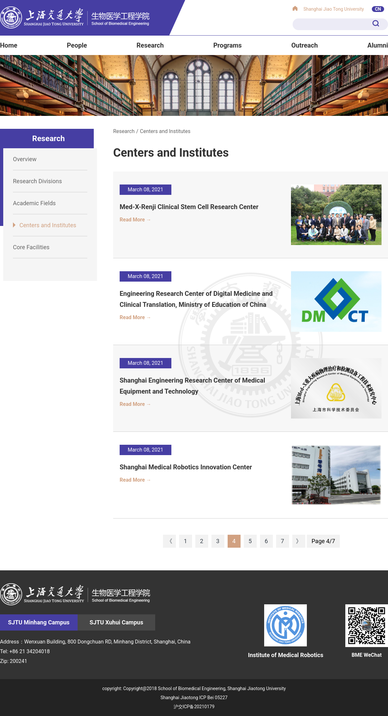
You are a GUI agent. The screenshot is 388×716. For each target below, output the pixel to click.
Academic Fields (34, 203)
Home (8, 45)
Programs (227, 45)
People (77, 45)
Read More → (135, 220)
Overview (25, 159)
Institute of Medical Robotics (285, 631)
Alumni (377, 45)
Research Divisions (37, 181)
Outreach (304, 45)
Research (150, 45)
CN (378, 9)
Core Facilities (31, 247)
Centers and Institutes (47, 225)
